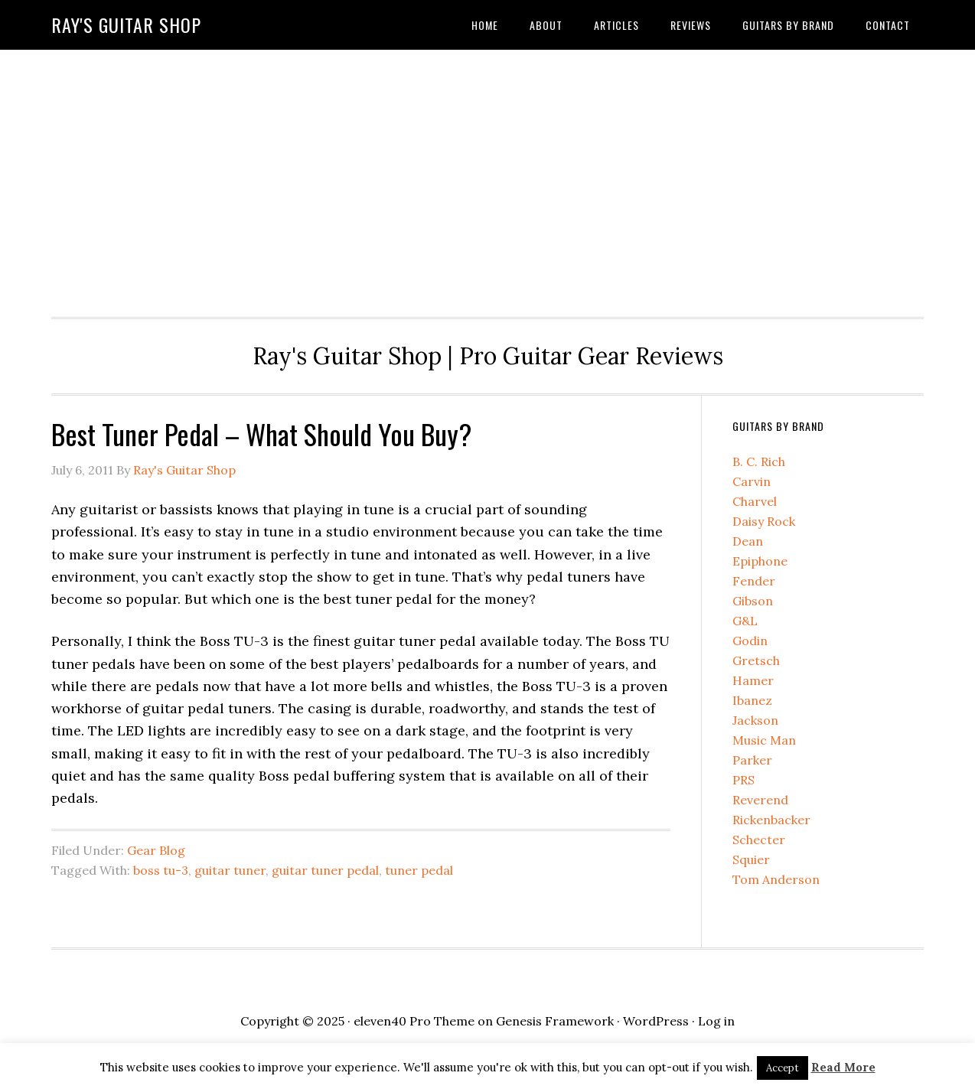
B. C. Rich (758, 461)
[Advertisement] (487, 179)
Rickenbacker (771, 819)
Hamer (753, 680)
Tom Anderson (776, 879)
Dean (747, 541)
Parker (752, 760)
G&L (745, 620)
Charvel (754, 501)
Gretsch (756, 660)
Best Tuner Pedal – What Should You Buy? (261, 433)
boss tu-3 (160, 870)
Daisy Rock (763, 521)
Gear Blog (156, 850)
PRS (743, 779)
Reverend (760, 799)
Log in (716, 1021)
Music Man (764, 740)
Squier (751, 859)
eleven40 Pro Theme (414, 1021)
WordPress (656, 1021)
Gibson (752, 600)
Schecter (758, 839)
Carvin (751, 481)
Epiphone (760, 561)
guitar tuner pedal (325, 870)
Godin (750, 640)
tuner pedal (419, 870)
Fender (753, 581)
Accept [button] (782, 1067)
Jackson (755, 720)
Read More (843, 1067)
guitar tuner (230, 870)
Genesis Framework (555, 1021)
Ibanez (752, 700)
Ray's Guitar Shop (126, 24)
